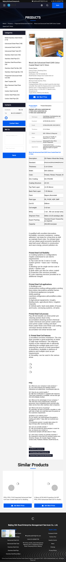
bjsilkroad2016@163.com (40, 1)
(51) (12, 58)
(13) (13, 86)
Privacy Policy (53, 550)
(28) (13, 68)
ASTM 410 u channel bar (36, 449)
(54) (12, 47)
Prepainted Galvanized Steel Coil (23, 23)
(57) (13, 51)
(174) (13, 39)
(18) (14, 72)
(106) (13, 55)
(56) (13, 77)
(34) (13, 63)
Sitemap (53, 547)
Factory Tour (52, 536)
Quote (57, 5)
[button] (11, 488)
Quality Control (53, 540)
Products (10, 23)
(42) (12, 95)
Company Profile (52, 533)
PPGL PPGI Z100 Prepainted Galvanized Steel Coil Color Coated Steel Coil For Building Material (17, 499)
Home (4, 23)
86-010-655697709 (57, 1)
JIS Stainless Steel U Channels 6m (39, 452)
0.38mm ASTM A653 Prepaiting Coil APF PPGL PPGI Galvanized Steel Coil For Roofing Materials (48, 499)
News (52, 543)
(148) (13, 43)
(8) (11, 91)
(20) (11, 98)
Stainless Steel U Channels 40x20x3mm (40, 455)
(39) (10, 81)
